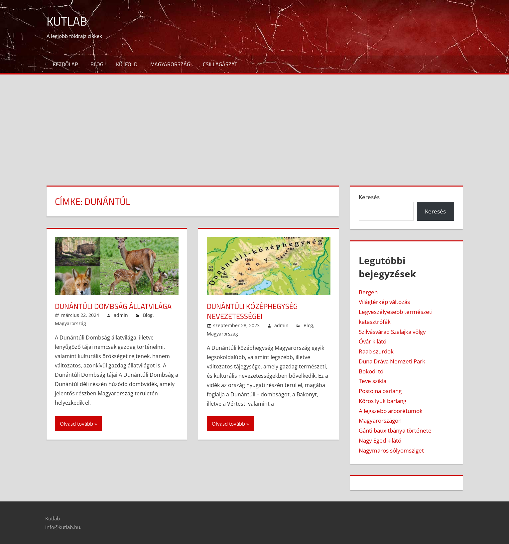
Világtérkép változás (384, 302)
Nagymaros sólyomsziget (391, 450)
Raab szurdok (376, 351)
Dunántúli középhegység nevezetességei (252, 311)
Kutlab (67, 21)
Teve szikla (372, 381)
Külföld (126, 64)
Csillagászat (220, 64)
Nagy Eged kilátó (380, 440)
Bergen (368, 292)
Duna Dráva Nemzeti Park (392, 361)
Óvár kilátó (372, 341)
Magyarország (170, 64)
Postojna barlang (380, 391)
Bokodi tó (371, 371)
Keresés (369, 197)
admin (121, 315)
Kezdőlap (65, 64)
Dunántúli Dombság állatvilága (113, 306)
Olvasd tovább (76, 423)
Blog (96, 64)
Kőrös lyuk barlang (382, 401)
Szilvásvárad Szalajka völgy (392, 332)
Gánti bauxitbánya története (395, 430)
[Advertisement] (254, 124)
